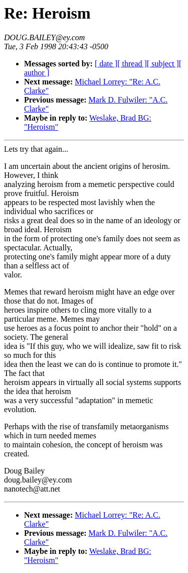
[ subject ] (163, 63)
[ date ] (106, 63)
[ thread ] (132, 63)
